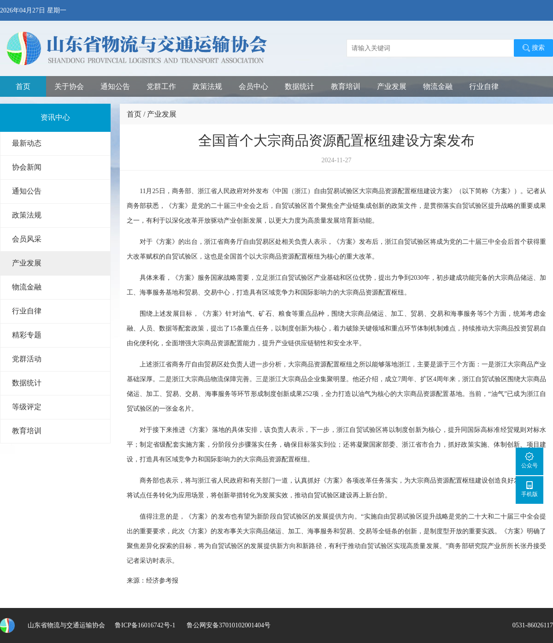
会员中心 (253, 86)
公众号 (529, 460)
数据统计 (299, 86)
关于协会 (69, 86)
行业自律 (484, 86)
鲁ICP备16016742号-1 (145, 625)
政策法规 (207, 86)
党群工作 (161, 86)
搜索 (533, 48)
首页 (23, 86)
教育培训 (345, 86)
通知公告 (115, 86)
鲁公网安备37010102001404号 (228, 625)
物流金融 (438, 86)
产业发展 (391, 86)
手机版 (529, 488)
